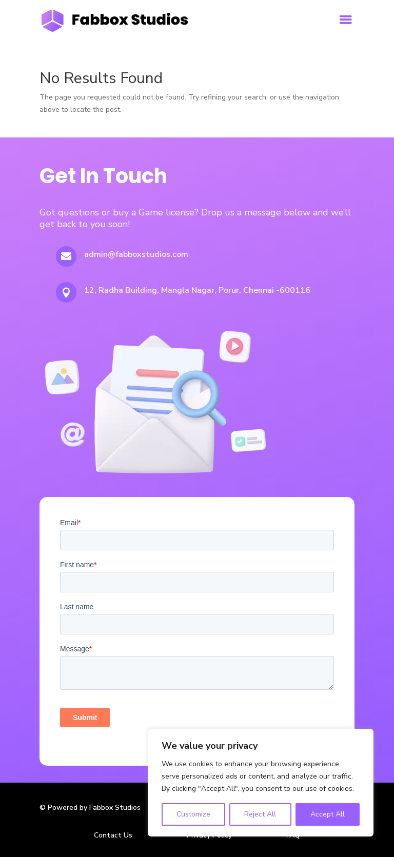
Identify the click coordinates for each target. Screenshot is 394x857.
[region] (260, 782)
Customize (193, 814)
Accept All (327, 814)
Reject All (260, 814)
